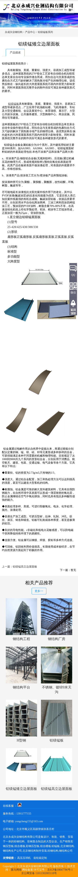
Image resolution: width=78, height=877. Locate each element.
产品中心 (30, 32)
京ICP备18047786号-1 (60, 869)
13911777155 (23, 813)
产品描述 (15, 52)
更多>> (39, 591)
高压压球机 (24, 857)
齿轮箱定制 (40, 857)
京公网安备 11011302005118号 (39, 873)
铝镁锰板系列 (45, 32)
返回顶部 (73, 312)
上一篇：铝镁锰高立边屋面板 (19, 566)
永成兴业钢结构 (13, 32)
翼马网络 (16, 869)
